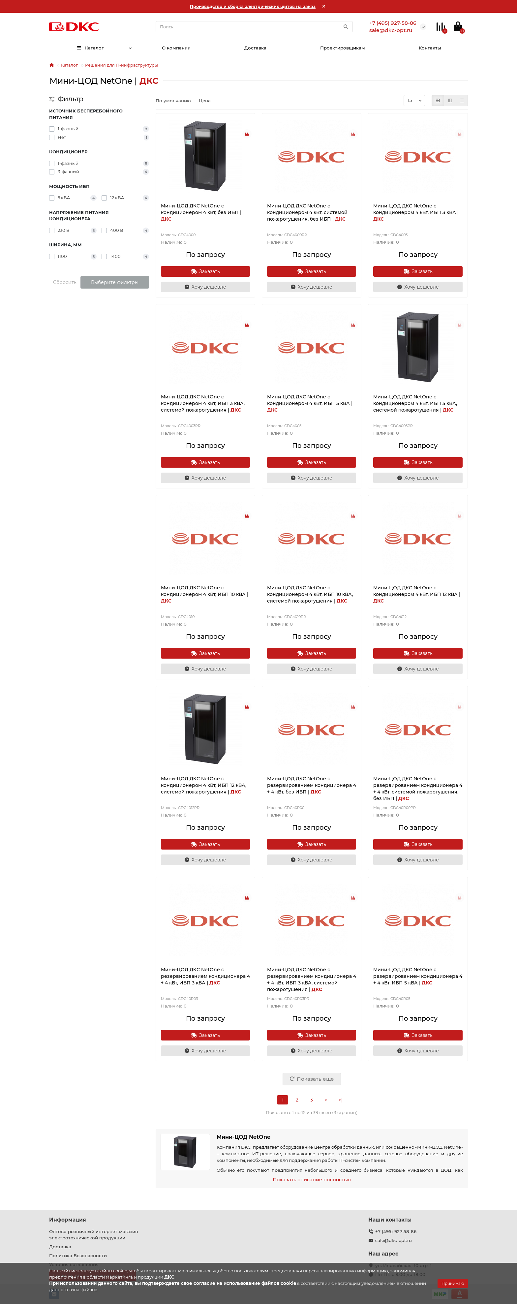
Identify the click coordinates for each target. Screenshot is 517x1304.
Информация (67, 1220)
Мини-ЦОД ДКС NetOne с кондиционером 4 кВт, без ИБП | (201, 212)
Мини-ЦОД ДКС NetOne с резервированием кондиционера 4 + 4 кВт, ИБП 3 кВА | (205, 976)
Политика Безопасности (78, 1255)
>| (341, 1100)
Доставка (255, 47)
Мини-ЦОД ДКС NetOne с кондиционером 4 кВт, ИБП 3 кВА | (416, 212)
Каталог (90, 47)
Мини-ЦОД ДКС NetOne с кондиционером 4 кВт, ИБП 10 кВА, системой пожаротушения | (310, 594)
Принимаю (452, 1283)
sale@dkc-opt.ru (393, 1240)
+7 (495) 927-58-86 (395, 1231)
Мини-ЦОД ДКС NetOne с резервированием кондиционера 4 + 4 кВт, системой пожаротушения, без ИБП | (417, 788)
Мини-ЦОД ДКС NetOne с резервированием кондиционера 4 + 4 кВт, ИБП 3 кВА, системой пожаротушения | (311, 979)
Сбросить (64, 282)
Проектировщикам (342, 47)
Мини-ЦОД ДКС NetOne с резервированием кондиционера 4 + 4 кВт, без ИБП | (311, 785)
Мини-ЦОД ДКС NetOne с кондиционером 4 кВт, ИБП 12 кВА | (416, 594)
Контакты (430, 47)
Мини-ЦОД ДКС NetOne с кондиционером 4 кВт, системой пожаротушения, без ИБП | (307, 212)
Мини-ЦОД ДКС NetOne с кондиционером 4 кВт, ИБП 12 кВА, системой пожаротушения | (203, 785)
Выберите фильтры (114, 282)
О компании (176, 47)
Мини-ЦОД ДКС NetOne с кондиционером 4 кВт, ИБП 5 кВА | (309, 403)
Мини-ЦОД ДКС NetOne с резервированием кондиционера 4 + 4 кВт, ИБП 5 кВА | (417, 976)
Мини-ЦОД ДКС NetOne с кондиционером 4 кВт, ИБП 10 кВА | (204, 594)
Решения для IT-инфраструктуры (121, 65)
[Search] (254, 26)
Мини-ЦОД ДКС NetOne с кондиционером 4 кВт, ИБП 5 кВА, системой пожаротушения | (415, 403)
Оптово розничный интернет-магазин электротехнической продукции (93, 1234)
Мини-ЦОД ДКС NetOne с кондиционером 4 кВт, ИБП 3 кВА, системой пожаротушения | (203, 403)
